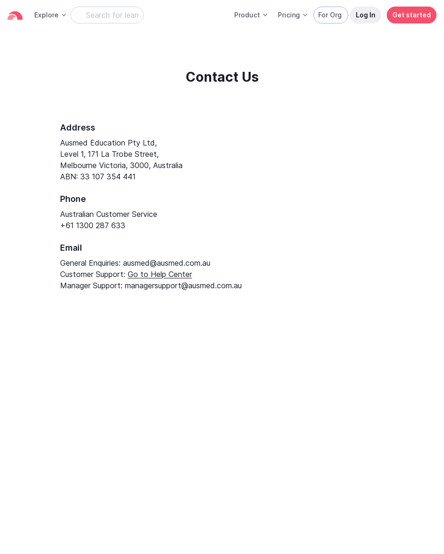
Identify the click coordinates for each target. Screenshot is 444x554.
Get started (411, 15)
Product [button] (251, 15)
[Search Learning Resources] (107, 15)
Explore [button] (50, 15)
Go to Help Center (160, 274)
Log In (365, 15)
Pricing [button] (293, 15)
